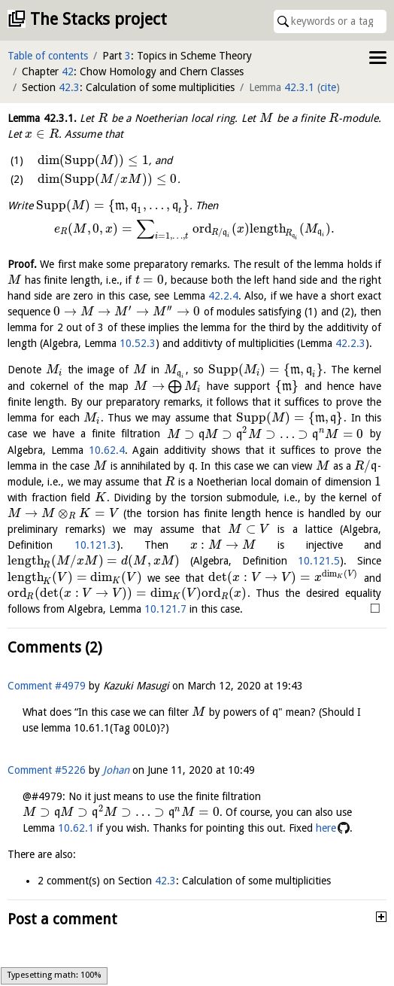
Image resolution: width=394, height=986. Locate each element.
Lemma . (42, 118)
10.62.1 (76, 828)
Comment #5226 (47, 770)
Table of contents (48, 56)
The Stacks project (98, 19)
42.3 (69, 87)
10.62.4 (107, 450)
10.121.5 (319, 561)
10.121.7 (165, 609)
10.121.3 (95, 545)
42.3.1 (299, 87)
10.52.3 (138, 343)
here (326, 828)
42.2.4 (223, 296)
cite (328, 87)
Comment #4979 (47, 686)
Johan (116, 770)
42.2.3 (350, 343)
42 (68, 71)
